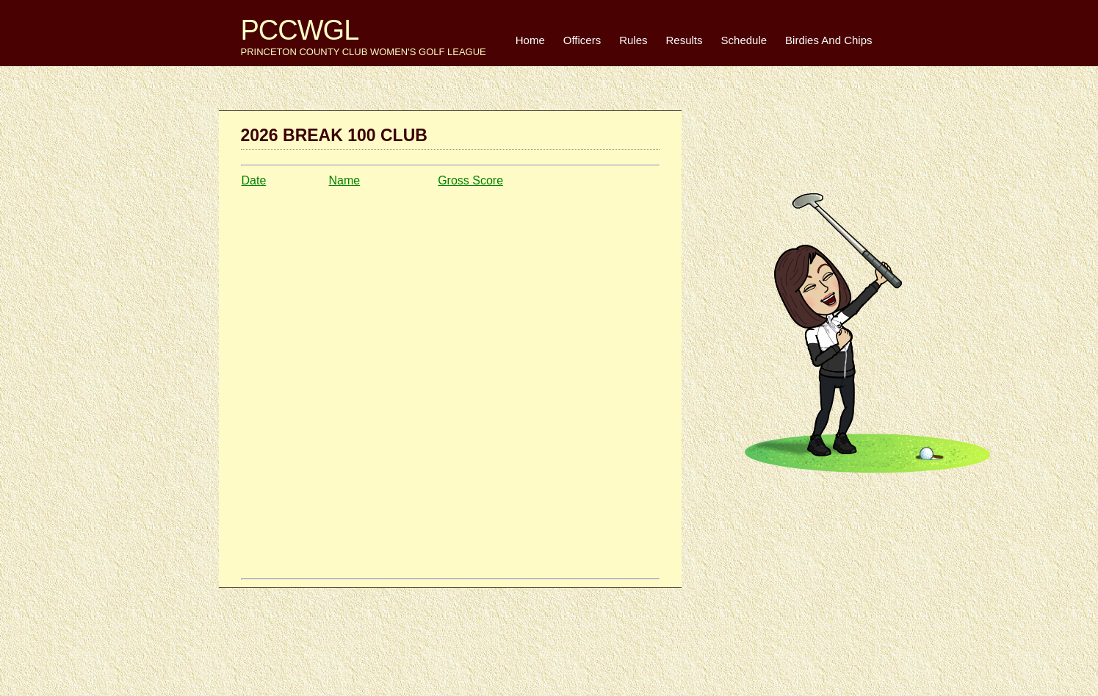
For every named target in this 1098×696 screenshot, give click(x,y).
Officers (582, 40)
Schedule (744, 40)
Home (530, 40)
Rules (633, 40)
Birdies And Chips (828, 40)
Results (684, 40)
